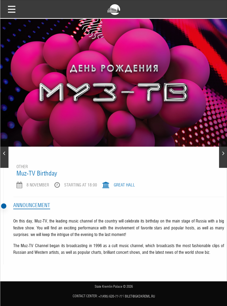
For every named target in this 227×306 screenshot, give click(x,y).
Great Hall (124, 184)
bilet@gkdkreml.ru (140, 296)
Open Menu (12, 9)
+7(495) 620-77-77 (110, 296)
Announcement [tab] (31, 205)
